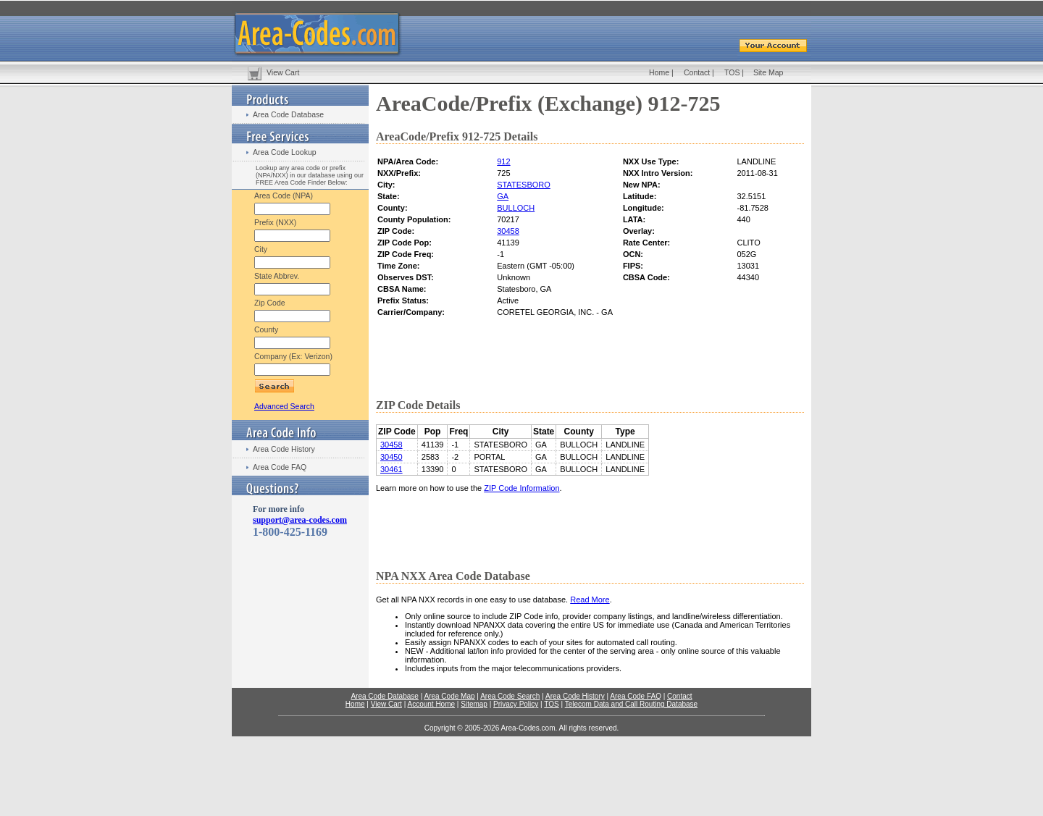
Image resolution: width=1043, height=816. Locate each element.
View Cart (283, 72)
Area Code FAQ (279, 467)
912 (503, 161)
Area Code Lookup (285, 152)
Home (659, 72)
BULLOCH (516, 207)
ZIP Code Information (521, 488)
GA (502, 196)
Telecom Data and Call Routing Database (631, 704)
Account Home (431, 704)
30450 (391, 457)
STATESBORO (523, 184)
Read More (589, 599)
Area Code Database (288, 114)
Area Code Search (510, 696)
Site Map (768, 72)
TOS (732, 72)
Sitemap (474, 704)
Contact (697, 72)
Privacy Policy (515, 704)
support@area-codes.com (300, 520)
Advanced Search (284, 406)
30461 (391, 469)
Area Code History (284, 449)
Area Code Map (449, 696)
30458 (508, 231)
